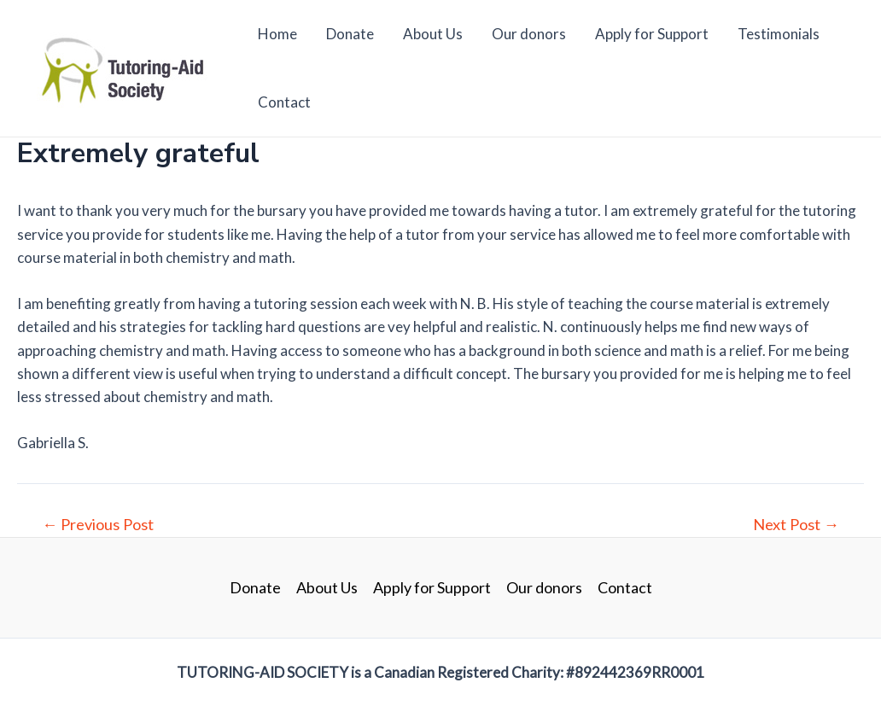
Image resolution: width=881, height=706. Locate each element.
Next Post (796, 524)
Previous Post (98, 524)
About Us (433, 34)
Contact (284, 102)
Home (277, 34)
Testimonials (779, 34)
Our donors (529, 34)
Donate (350, 34)
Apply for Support (652, 34)
